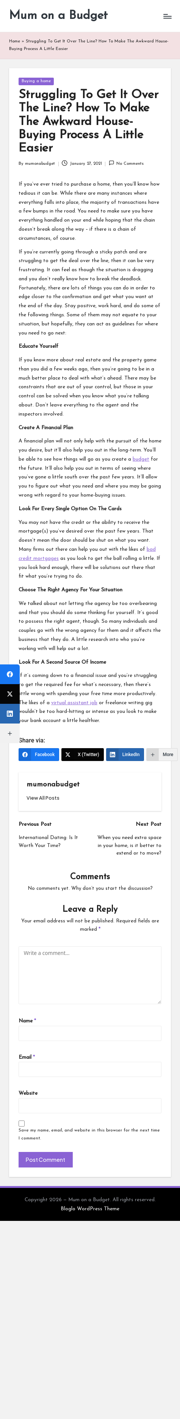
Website (28, 1093)
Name (27, 1021)
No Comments (126, 163)
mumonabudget (53, 784)
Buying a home (36, 81)
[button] (43, 798)
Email (27, 1057)
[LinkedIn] (125, 754)
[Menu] (167, 16)
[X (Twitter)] (82, 754)
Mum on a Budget (58, 16)
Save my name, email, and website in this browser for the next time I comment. (89, 1134)
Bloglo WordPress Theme (90, 1208)
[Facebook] (39, 754)
